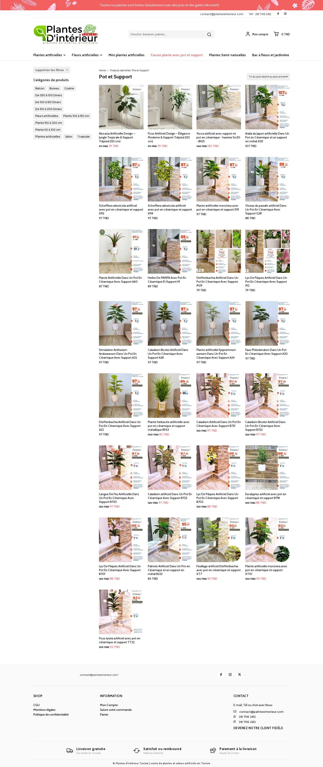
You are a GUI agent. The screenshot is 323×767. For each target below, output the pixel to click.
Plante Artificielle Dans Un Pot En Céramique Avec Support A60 (120, 280)
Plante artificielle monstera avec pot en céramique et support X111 (217, 207)
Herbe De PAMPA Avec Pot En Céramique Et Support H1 (167, 280)
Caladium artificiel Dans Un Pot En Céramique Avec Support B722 (170, 496)
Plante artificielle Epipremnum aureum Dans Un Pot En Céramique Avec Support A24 (216, 353)
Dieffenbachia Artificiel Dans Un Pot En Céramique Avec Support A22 (120, 426)
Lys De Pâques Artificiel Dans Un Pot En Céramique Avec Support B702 (217, 498)
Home (102, 70)
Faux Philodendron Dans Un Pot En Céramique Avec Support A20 (266, 352)
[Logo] (85, 750)
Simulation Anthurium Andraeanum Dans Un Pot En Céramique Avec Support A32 (118, 353)
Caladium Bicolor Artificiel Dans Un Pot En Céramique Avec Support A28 (168, 353)
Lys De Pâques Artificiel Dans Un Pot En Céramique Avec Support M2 (266, 281)
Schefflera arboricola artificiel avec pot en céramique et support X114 (170, 209)
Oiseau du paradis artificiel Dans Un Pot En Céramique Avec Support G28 (265, 209)
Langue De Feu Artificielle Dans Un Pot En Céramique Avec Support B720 (119, 498)
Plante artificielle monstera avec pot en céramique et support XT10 (266, 570)
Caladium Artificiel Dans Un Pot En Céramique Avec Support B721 (218, 424)
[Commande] (268, 76)
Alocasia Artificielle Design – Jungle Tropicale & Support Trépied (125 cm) (117, 137)
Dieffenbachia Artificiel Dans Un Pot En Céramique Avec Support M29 (217, 281)
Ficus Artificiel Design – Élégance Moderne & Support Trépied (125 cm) (169, 137)
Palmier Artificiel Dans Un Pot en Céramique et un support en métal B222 (169, 570)
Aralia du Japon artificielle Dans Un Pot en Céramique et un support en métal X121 (267, 137)
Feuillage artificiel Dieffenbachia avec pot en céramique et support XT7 (218, 570)
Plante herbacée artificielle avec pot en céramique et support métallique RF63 (169, 426)
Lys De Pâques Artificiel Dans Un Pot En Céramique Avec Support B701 (120, 570)
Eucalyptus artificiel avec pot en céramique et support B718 (265, 496)
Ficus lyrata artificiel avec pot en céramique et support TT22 (119, 640)
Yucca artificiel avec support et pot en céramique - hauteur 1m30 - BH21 (218, 137)
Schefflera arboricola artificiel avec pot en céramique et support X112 (121, 209)
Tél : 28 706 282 (260, 14)
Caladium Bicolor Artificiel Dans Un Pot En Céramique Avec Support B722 (265, 426)
